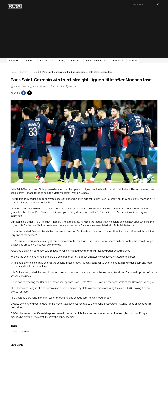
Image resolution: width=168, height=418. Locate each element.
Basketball (46, 60)
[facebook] (23, 92)
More (133, 60)
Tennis (30, 60)
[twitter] (29, 92)
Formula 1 (76, 60)
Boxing (62, 60)
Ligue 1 (35, 72)
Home (14, 72)
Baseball (118, 60)
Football (14, 60)
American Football (96, 60)
